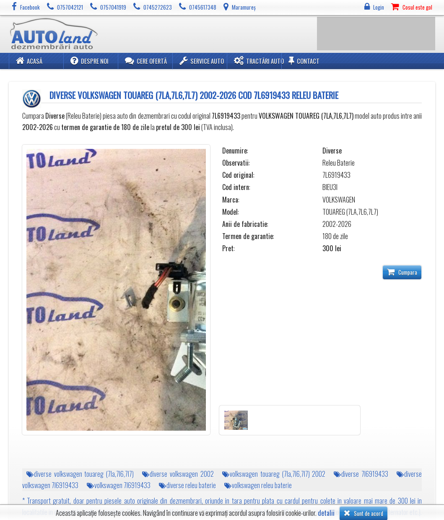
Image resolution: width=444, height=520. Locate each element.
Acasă (29, 60)
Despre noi (89, 60)
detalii (326, 513)
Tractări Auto (259, 60)
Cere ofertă (146, 60)
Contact (303, 60)
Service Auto (201, 60)
